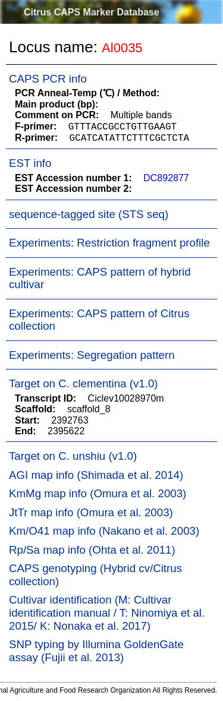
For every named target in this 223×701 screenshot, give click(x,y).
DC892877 (166, 178)
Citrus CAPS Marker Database (91, 12)
